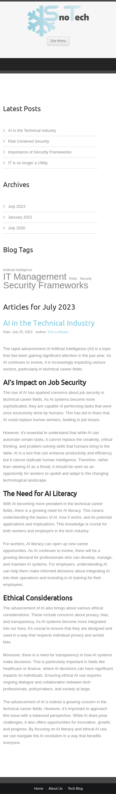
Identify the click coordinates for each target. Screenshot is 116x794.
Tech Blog (75, 788)
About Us (55, 788)
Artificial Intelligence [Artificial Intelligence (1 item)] (17, 270)
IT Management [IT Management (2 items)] (35, 276)
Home (38, 788)
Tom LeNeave (58, 332)
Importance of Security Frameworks (39, 152)
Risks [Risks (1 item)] (73, 278)
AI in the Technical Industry (32, 130)
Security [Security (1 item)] (86, 278)
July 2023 (16, 206)
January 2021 (20, 217)
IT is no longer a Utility (28, 163)
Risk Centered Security (28, 141)
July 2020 (16, 228)
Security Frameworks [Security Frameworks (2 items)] (45, 285)
